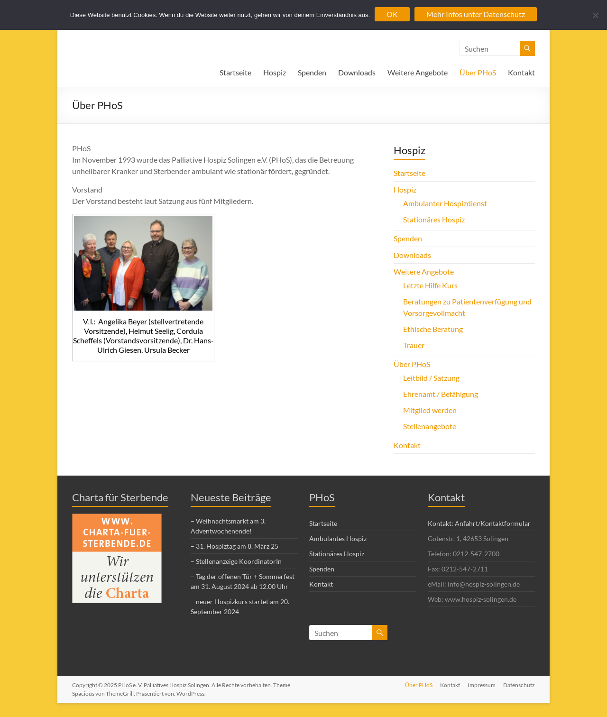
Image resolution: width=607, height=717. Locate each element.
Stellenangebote (429, 426)
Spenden (312, 72)
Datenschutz (519, 685)
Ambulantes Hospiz (338, 538)
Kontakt (521, 72)
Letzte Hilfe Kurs (430, 285)
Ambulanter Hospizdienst (445, 203)
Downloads (357, 72)
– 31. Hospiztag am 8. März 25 (234, 546)
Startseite (235, 72)
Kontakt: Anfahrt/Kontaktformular (479, 523)
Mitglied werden (430, 409)
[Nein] (595, 15)
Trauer (413, 344)
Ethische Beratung (433, 328)
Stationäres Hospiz (434, 219)
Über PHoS (478, 72)
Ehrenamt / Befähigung (440, 393)
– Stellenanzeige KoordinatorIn (236, 561)
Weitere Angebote (417, 72)
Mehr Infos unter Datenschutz (475, 13)
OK (392, 13)
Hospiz (274, 72)
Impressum (482, 685)
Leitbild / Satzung (431, 377)
